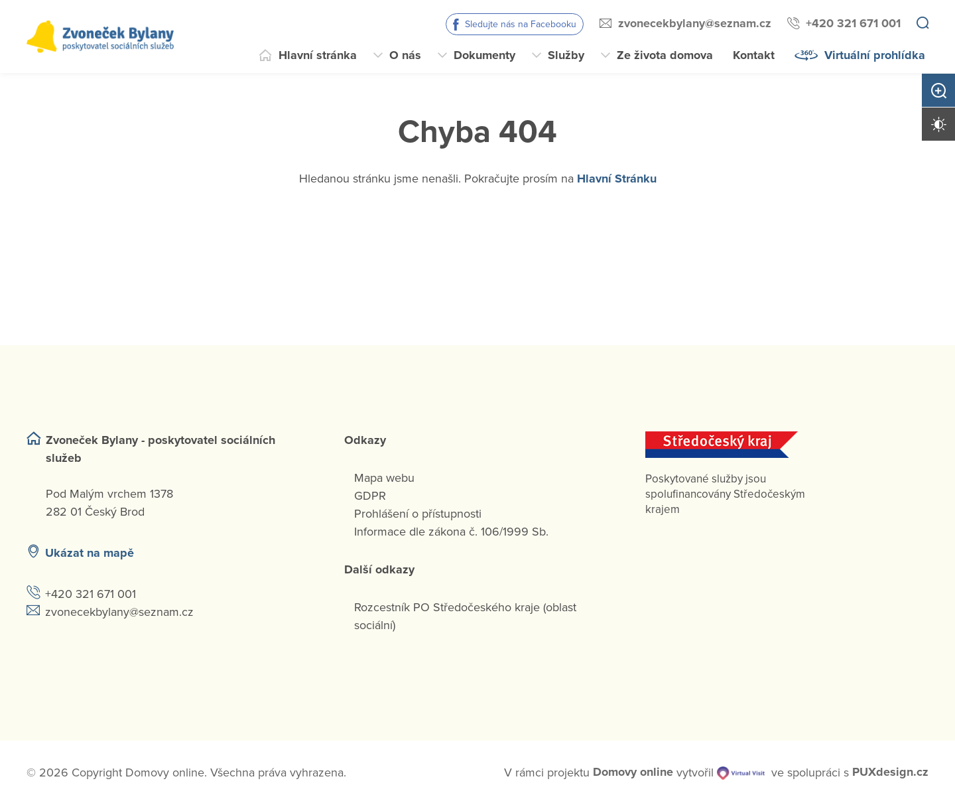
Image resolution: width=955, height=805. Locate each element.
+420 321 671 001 (853, 23)
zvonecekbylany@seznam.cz (694, 23)
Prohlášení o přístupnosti (417, 513)
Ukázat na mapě (89, 553)
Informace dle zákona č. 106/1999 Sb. (451, 531)
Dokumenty (484, 55)
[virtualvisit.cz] (741, 773)
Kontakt (754, 55)
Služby (566, 55)
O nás (405, 55)
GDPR (370, 495)
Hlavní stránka (318, 55)
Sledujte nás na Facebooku (520, 24)
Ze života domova (665, 55)
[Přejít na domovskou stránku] (100, 36)
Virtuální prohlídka (874, 55)
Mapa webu (384, 478)
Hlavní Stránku (617, 178)
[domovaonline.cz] (633, 773)
